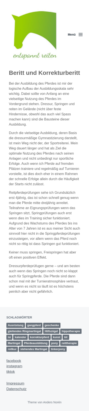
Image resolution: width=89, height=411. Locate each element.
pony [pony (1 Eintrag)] (54, 343)
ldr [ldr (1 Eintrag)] (66, 337)
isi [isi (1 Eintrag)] (9, 337)
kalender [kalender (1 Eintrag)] (20, 337)
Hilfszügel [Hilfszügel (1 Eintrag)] (51, 331)
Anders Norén (52, 402)
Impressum (15, 383)
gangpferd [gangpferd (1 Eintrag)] (34, 325)
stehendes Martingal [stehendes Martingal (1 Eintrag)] (33, 349)
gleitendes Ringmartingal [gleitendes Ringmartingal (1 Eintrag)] (24, 331)
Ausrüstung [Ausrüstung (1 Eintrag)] (15, 325)
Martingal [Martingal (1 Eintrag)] (14, 343)
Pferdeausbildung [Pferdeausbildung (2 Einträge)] (35, 343)
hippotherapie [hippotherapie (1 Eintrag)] (71, 331)
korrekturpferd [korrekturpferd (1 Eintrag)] (39, 337)
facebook (13, 361)
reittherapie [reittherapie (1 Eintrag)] (69, 343)
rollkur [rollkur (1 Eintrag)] (12, 349)
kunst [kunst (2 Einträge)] (56, 337)
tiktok (10, 372)
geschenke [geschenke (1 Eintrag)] (52, 325)
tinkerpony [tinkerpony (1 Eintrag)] (58, 349)
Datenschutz (16, 389)
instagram (14, 366)
